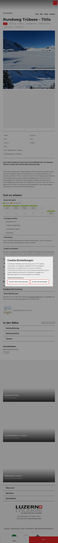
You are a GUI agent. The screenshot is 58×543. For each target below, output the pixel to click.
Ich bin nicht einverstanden (18, 282)
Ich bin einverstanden (39, 282)
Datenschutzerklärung (15, 278)
